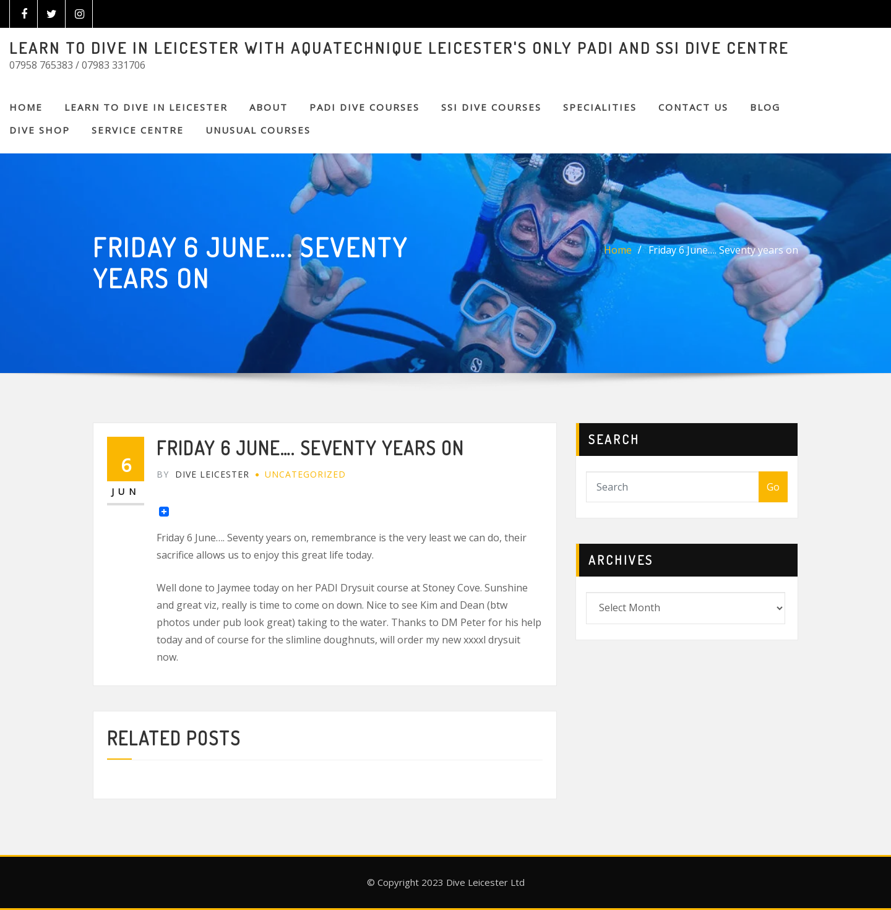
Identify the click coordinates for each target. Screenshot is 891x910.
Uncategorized (305, 474)
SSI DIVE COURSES (491, 107)
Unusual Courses (258, 130)
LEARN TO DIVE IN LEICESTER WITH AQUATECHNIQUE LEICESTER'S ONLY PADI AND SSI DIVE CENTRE (399, 48)
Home (26, 107)
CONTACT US (693, 107)
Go (773, 487)
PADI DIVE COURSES (364, 107)
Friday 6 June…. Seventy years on (723, 250)
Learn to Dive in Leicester (146, 107)
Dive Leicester (203, 474)
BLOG (765, 107)
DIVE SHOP (39, 130)
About (268, 107)
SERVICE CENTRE (138, 130)
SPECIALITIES (600, 107)
